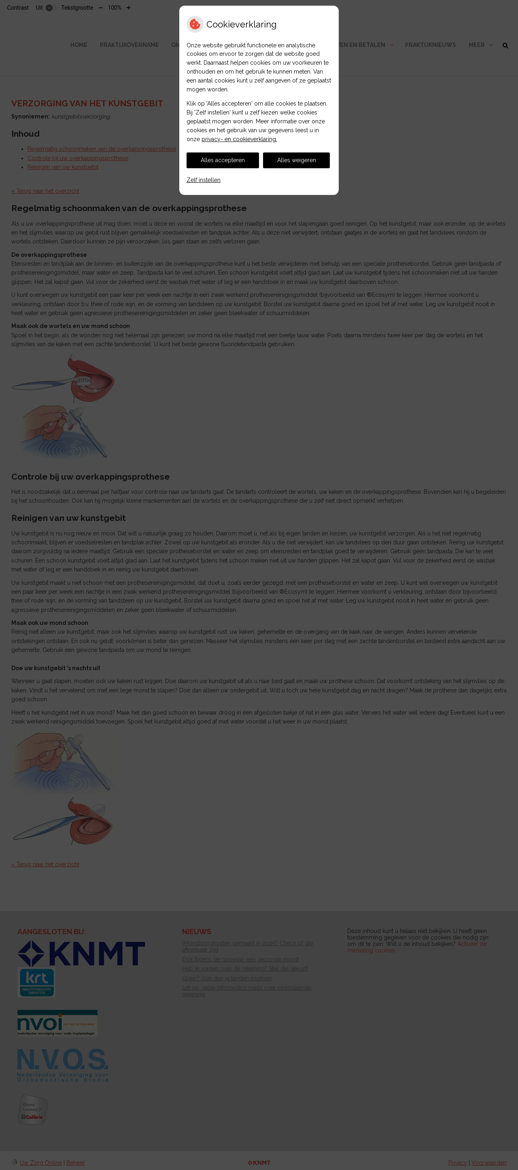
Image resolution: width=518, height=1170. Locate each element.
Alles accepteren (223, 160)
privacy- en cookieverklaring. (239, 139)
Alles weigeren (296, 160)
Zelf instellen (204, 180)
